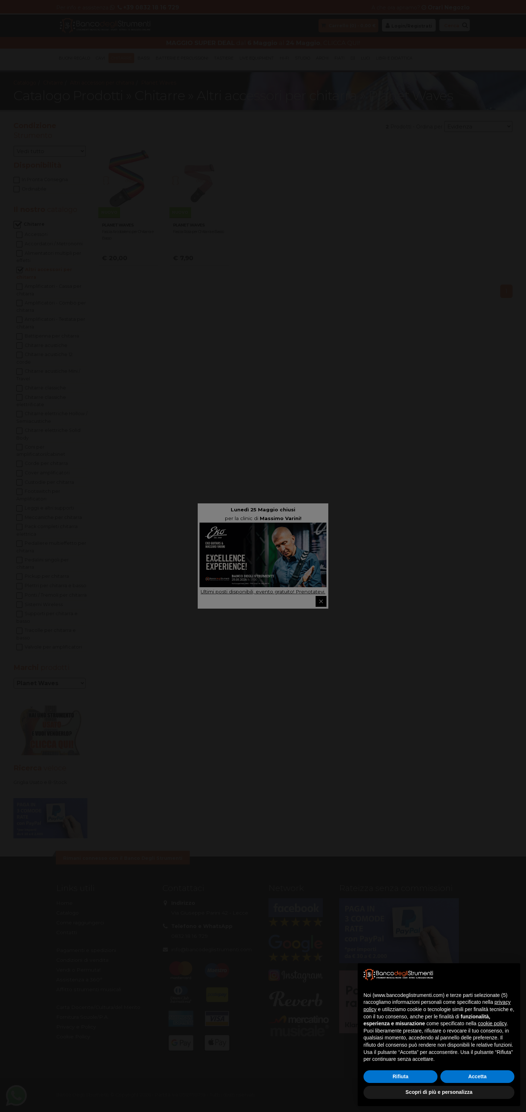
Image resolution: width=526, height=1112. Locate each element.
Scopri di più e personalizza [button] (439, 1092)
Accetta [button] (477, 1076)
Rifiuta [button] (400, 1076)
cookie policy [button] (492, 1023)
